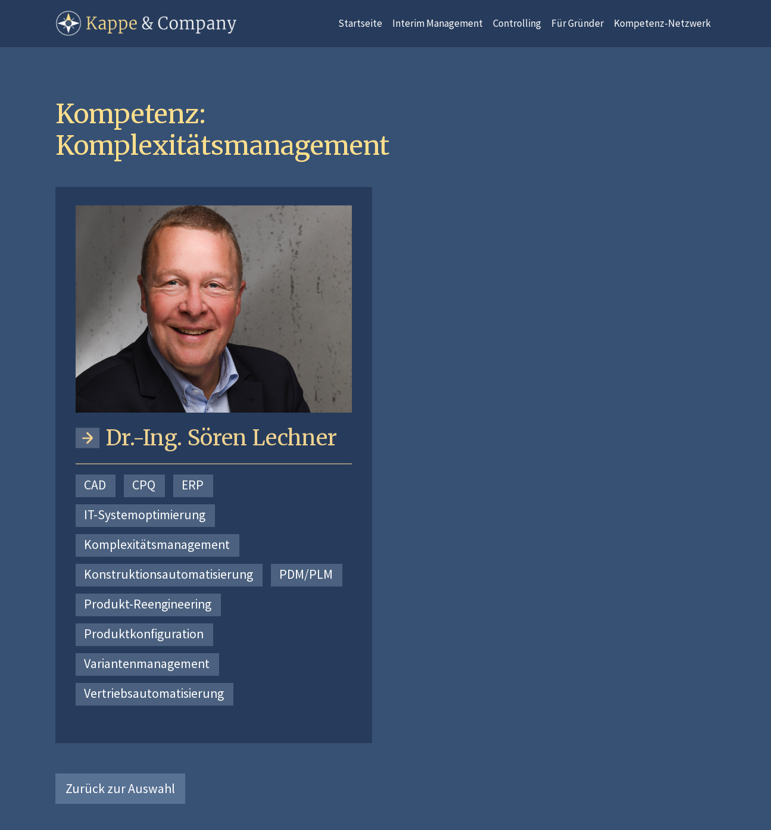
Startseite (360, 23)
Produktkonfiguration (144, 634)
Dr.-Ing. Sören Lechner (221, 438)
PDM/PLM (306, 574)
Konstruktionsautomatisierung (168, 574)
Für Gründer (577, 23)
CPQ (143, 485)
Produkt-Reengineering (147, 604)
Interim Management (437, 23)
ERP (193, 485)
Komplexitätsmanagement (157, 544)
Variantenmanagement (147, 664)
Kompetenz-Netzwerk (662, 23)
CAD (95, 485)
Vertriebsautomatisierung (154, 693)
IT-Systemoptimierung (144, 515)
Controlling (517, 23)
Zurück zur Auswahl (120, 789)
